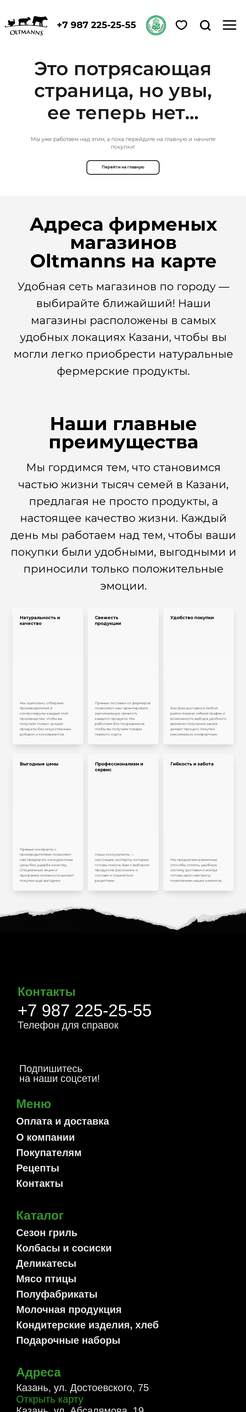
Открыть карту (49, 1265)
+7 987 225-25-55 (85, 876)
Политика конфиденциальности (83, 1386)
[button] (156, 25)
